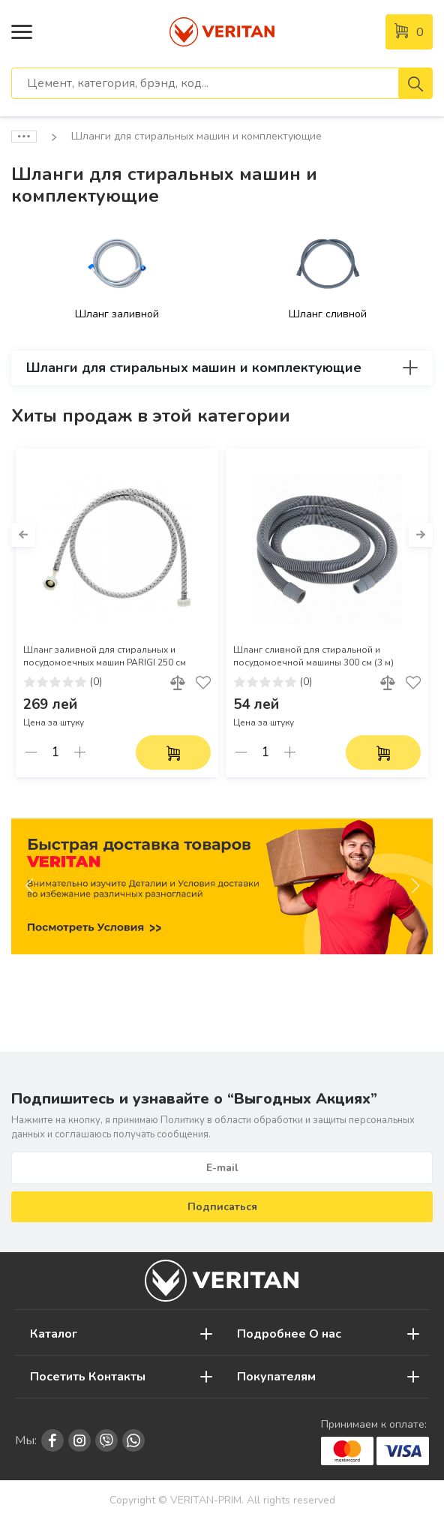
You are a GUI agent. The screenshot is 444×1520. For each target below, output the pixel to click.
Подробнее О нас (289, 1334)
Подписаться (222, 1207)
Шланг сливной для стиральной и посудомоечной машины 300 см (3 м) (313, 656)
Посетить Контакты (88, 1376)
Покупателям (276, 1376)
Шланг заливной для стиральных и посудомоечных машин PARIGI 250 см (104, 656)
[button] (23, 535)
